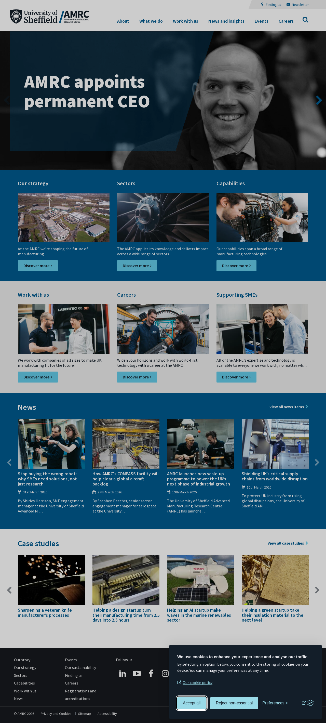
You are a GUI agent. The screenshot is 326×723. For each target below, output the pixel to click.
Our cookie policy (197, 682)
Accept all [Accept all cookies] (191, 703)
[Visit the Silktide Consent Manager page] (308, 703)
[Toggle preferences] (275, 703)
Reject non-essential (234, 703)
